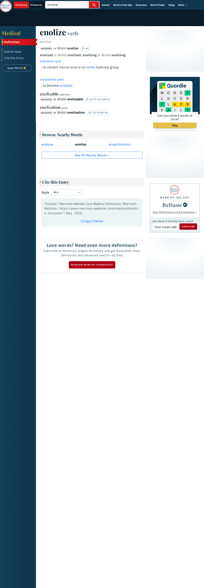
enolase (47, 144)
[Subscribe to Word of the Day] (165, 226)
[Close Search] (85, 4)
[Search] (72, 4)
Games (106, 4)
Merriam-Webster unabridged (92, 264)
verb (73, 33)
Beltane (172, 204)
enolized (66, 85)
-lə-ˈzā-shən (97, 112)
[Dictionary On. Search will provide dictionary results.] (28, 5)
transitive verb (50, 61)
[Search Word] (94, 4)
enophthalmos (120, 144)
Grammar (141, 4)
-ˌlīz (84, 48)
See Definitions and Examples (174, 212)
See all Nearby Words (91, 155)
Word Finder (157, 4)
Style (45, 192)
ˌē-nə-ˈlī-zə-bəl (98, 99)
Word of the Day (122, 4)
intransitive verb (52, 79)
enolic (90, 67)
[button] (183, 5)
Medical (11, 32)
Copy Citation (91, 221)
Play (175, 125)
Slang (171, 4)
